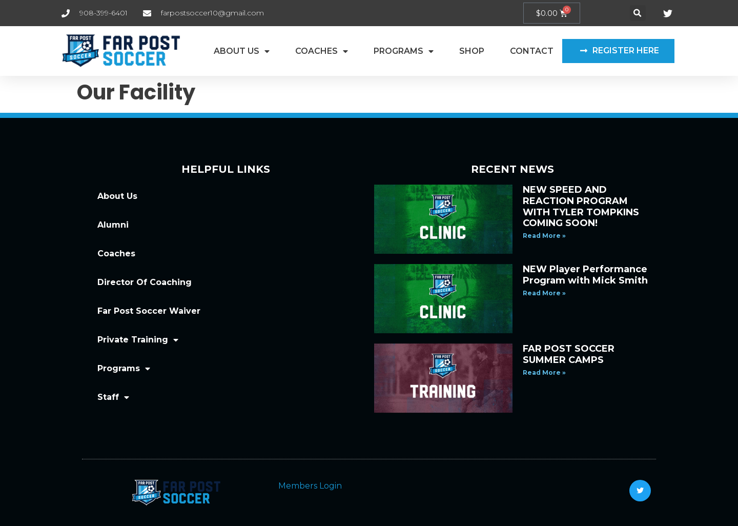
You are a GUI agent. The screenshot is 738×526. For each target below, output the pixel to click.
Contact (532, 51)
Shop (471, 51)
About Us (242, 51)
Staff (113, 397)
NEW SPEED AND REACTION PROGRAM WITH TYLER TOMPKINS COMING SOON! (581, 206)
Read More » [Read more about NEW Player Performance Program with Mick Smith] (544, 293)
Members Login (310, 486)
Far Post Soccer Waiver (148, 311)
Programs (404, 51)
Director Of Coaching (144, 282)
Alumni (113, 225)
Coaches (321, 51)
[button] (638, 13)
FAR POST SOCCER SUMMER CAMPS (568, 354)
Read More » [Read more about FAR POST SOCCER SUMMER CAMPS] (544, 372)
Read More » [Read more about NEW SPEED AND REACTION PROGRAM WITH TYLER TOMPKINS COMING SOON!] (544, 235)
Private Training (137, 340)
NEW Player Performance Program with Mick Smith (585, 275)
